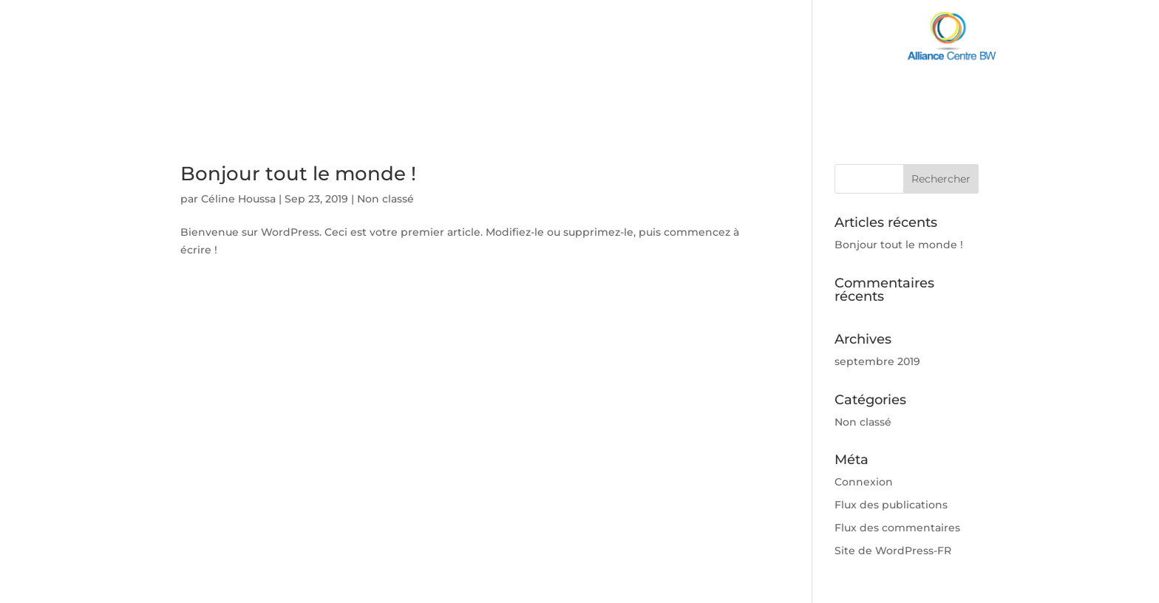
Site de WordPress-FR (893, 550)
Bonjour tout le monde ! (298, 173)
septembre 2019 (877, 361)
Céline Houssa (238, 198)
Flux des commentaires (897, 527)
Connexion (864, 481)
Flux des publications (891, 504)
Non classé (385, 198)
